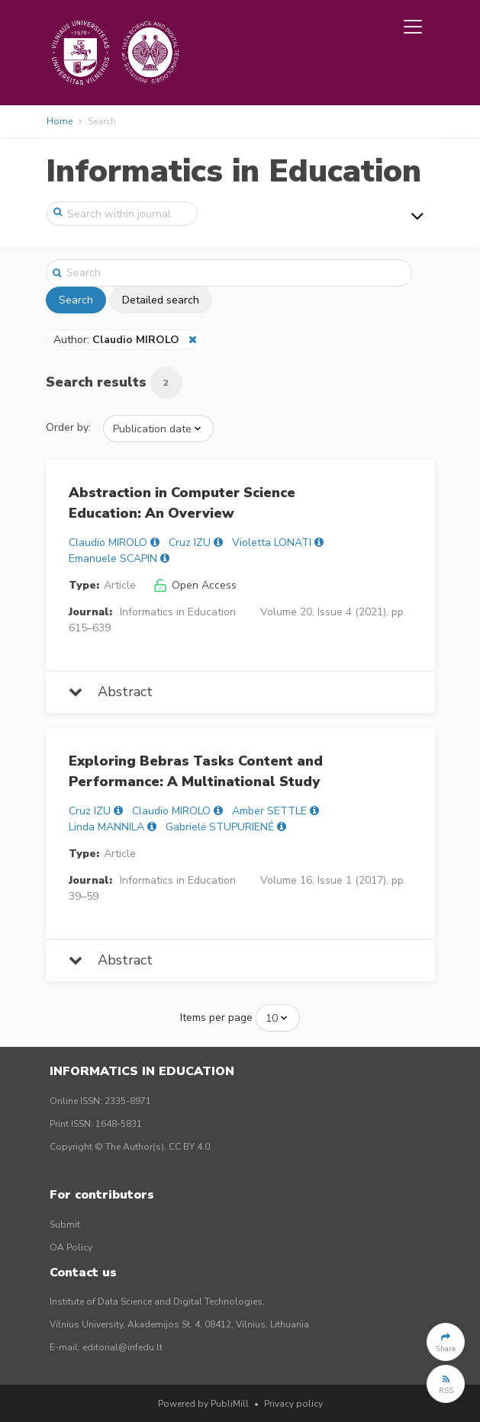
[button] (446, 1342)
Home (59, 121)
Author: (117, 339)
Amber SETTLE (269, 811)
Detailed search (160, 300)
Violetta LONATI (271, 542)
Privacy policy (293, 1404)
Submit (65, 1224)
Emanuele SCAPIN (113, 558)
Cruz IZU (190, 542)
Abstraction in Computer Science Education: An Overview (182, 502)
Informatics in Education (233, 171)
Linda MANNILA (106, 827)
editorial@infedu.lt (122, 1347)
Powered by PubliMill (203, 1404)
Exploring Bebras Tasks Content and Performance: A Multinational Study (196, 771)
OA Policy (71, 1247)
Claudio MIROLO (108, 542)
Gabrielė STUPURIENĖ (220, 827)
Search (76, 300)
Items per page (216, 1017)
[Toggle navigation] (412, 26)
